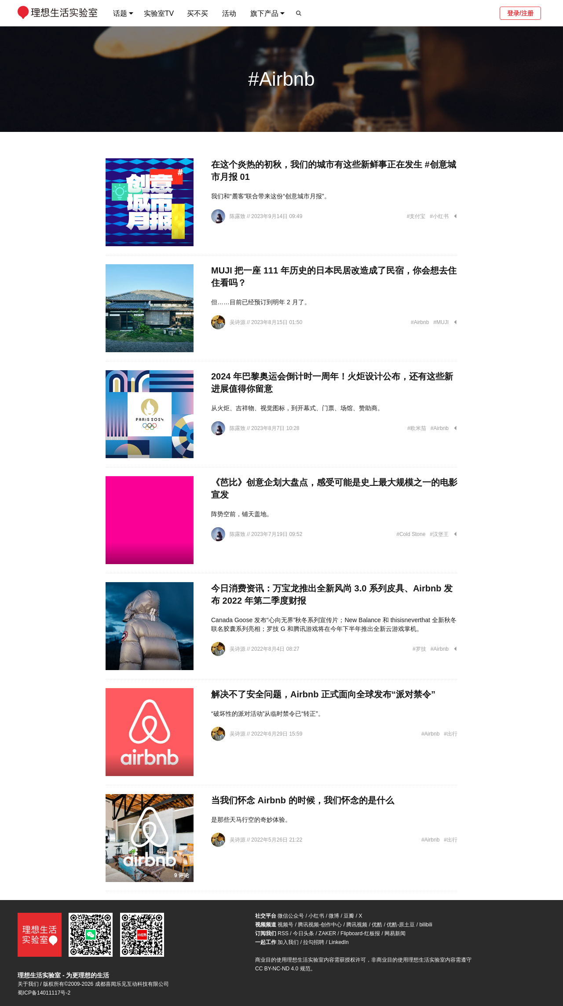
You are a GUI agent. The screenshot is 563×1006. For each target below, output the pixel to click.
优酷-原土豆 (401, 925)
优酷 (377, 925)
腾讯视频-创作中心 (320, 925)
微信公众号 (291, 916)
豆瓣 (349, 916)
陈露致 (238, 216)
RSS (283, 933)
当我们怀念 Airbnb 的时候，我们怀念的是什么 (302, 800)
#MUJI (441, 322)
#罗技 (419, 649)
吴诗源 (238, 322)
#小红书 (439, 216)
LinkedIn (338, 942)
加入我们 (288, 942)
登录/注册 (520, 13)
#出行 (450, 734)
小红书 (316, 916)
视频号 (285, 925)
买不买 (197, 13)
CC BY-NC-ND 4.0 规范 (283, 969)
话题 (120, 13)
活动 (229, 13)
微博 (334, 916)
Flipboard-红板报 (360, 933)
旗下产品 (264, 13)
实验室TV (159, 13)
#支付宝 (416, 216)
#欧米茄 (416, 428)
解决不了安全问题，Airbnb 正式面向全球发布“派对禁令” (323, 694)
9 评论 (181, 875)
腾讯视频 (356, 925)
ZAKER (327, 933)
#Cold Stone (410, 534)
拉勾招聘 (313, 942)
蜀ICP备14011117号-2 (44, 993)
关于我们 (28, 984)
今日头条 (303, 933)
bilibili (425, 925)
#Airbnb (420, 322)
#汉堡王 (439, 534)
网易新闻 (395, 933)
